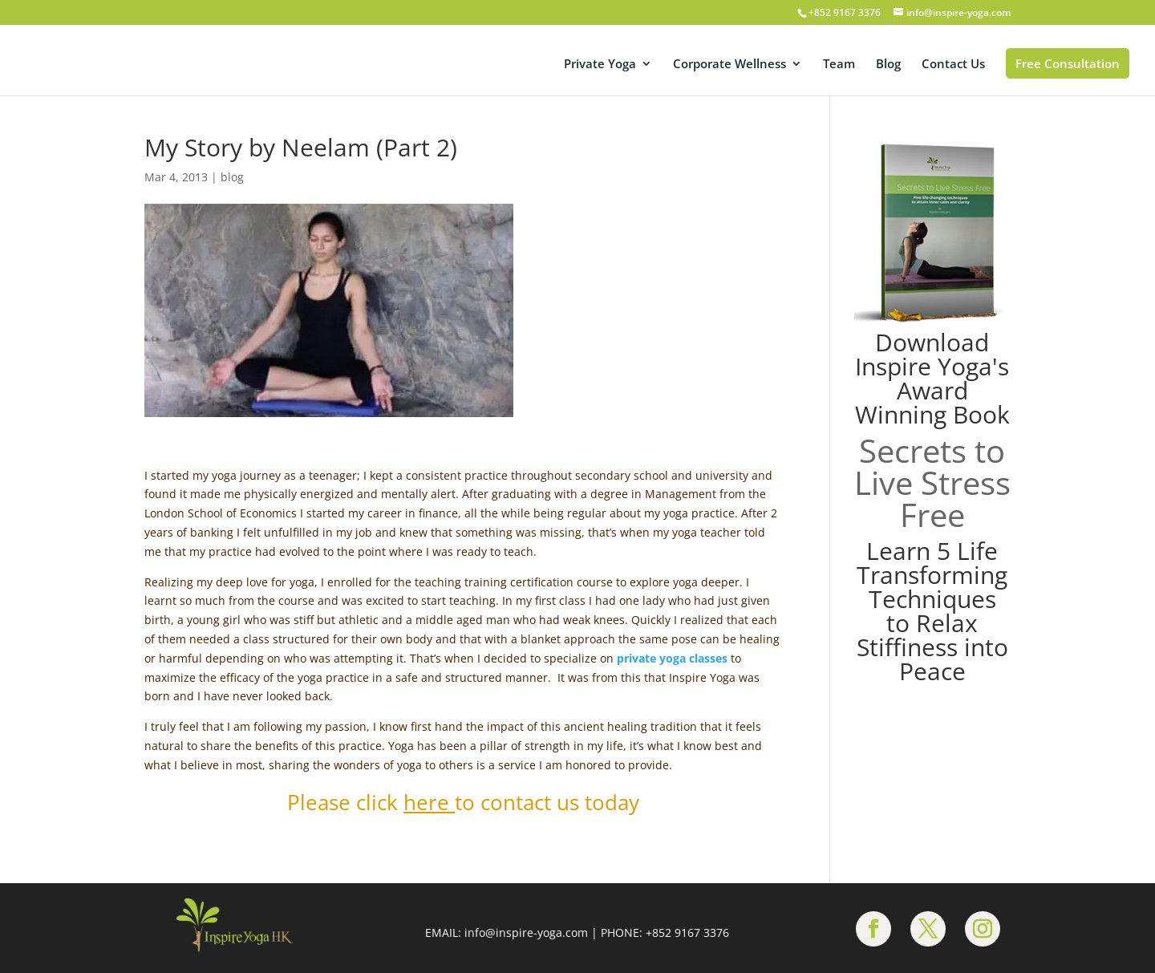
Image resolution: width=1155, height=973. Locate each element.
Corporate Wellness (729, 64)
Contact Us (953, 64)
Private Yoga (600, 64)
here (426, 802)
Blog (888, 64)
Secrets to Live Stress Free (932, 482)
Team (839, 64)
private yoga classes (672, 658)
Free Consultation (1067, 63)
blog (232, 176)
